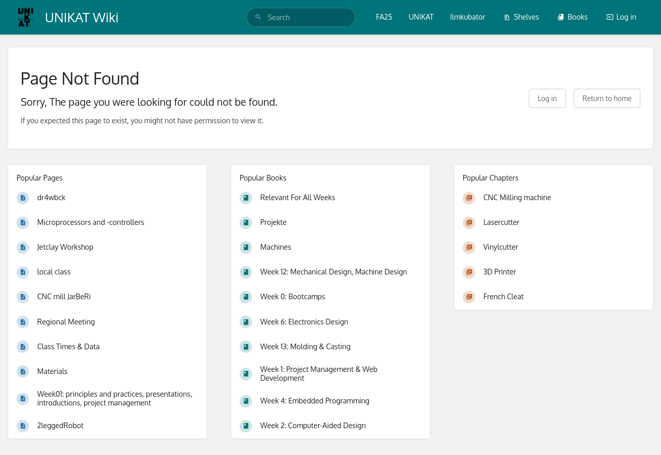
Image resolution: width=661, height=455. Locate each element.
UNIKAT (421, 16)
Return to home (607, 98)
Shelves (521, 16)
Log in (621, 16)
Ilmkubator (467, 16)
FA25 (384, 16)
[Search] (258, 17)
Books (572, 16)
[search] (300, 17)
